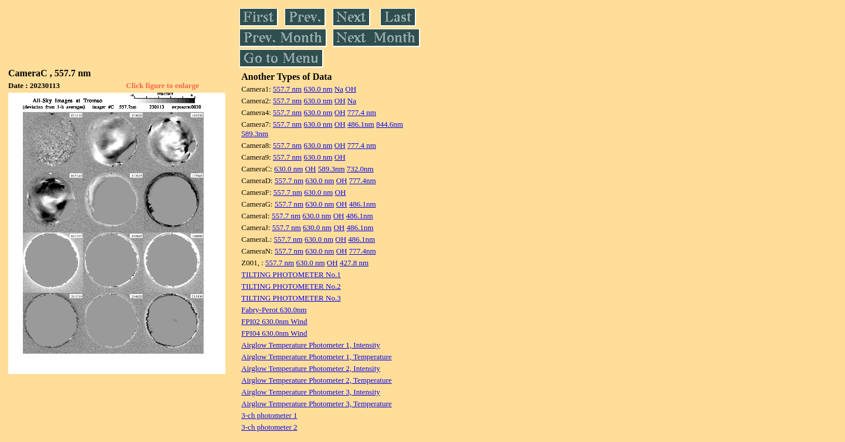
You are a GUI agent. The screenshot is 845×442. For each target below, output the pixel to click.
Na (338, 89)
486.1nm (360, 124)
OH (350, 89)
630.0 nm (317, 89)
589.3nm (254, 133)
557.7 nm (287, 89)
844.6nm (389, 124)
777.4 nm (361, 112)
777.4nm (362, 180)
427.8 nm (354, 262)
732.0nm (360, 168)
